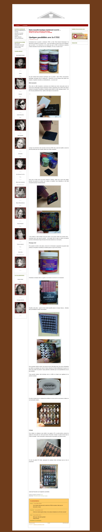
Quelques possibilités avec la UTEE (44, 37)
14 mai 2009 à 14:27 (39, 510)
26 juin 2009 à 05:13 (37, 515)
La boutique (25, 25)
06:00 (42, 494)
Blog (20, 96)
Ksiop (31, 515)
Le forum (17, 25)
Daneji (31, 503)
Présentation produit (37, 495)
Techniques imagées (44, 495)
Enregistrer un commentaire (35, 520)
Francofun (32, 510)
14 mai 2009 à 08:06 (37, 503)
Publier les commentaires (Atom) (39, 524)
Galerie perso (21, 184)
